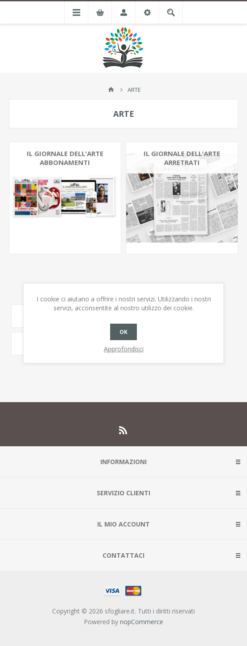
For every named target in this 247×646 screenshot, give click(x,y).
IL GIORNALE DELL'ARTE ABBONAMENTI (65, 158)
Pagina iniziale (111, 89)
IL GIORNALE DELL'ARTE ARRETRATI (182, 158)
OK (123, 332)
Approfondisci (124, 349)
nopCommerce (141, 621)
